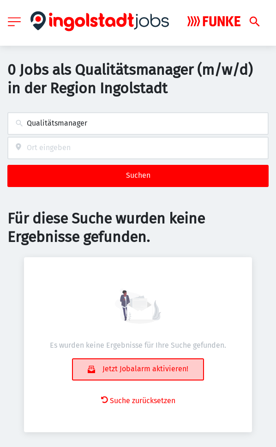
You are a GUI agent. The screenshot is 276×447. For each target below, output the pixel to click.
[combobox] (138, 123)
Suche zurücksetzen (138, 400)
